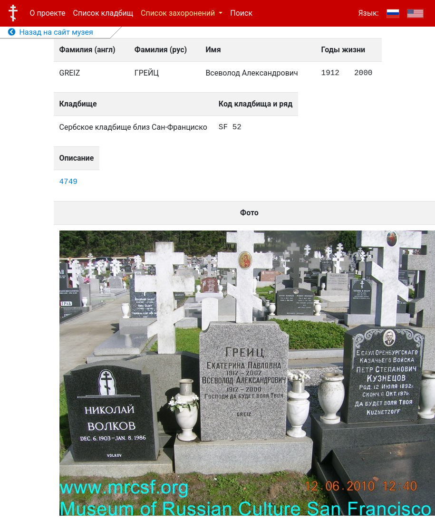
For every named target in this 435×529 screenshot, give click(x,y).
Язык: (368, 13)
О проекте (48, 13)
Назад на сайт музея (50, 32)
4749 (68, 182)
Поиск (241, 13)
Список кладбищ (103, 13)
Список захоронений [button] (179, 13)
